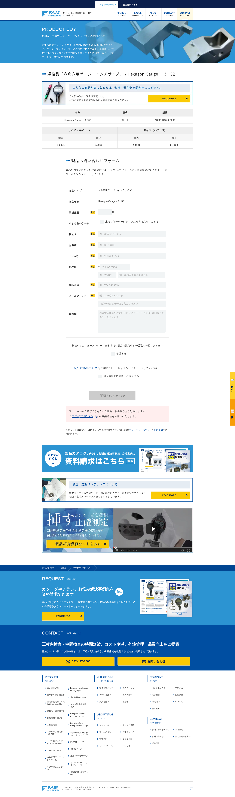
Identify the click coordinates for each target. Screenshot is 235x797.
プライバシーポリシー (140, 430)
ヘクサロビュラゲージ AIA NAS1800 (56, 742)
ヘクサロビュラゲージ (56, 768)
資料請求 (232, 411)
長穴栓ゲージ (76, 749)
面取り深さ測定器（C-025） (55, 732)
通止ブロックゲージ (79, 756)
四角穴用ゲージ (77, 742)
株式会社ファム (50, 788)
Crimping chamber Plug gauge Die (78, 715)
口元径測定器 (53, 688)
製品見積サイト (130, 4)
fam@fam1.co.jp (84, 416)
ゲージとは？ (137, 14)
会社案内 (169, 14)
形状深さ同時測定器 (56, 711)
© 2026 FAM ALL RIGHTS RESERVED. (78, 790)
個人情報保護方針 (84, 368)
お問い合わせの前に (160, 729)
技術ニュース (128, 732)
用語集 (125, 701)
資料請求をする (63, 616)
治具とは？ (104, 701)
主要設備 (179, 688)
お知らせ (126, 746)
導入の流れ (127, 695)
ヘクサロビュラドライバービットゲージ (79, 733)
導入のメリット (129, 688)
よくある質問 (128, 725)
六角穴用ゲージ (54, 750)
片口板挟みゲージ (78, 697)
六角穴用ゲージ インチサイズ (56, 758)
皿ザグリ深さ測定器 (56, 695)
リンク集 (179, 701)
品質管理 (179, 695)
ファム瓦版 (127, 739)
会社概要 (156, 708)
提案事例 (103, 739)
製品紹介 (122, 14)
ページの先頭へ (191, 789)
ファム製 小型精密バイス (79, 705)
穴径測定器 (52, 725)
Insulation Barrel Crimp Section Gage (79, 724)
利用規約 (158, 430)
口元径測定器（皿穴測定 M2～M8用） (56, 702)
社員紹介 (156, 701)
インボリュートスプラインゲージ (79, 763)
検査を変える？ (106, 688)
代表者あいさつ (158, 688)
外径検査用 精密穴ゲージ (79, 773)
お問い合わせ (185, 14)
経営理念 (156, 695)
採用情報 (179, 729)
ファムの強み (105, 732)
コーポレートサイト (106, 4)
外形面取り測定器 (55, 718)
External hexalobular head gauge (79, 689)
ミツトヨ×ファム (106, 746)
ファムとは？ (153, 14)
